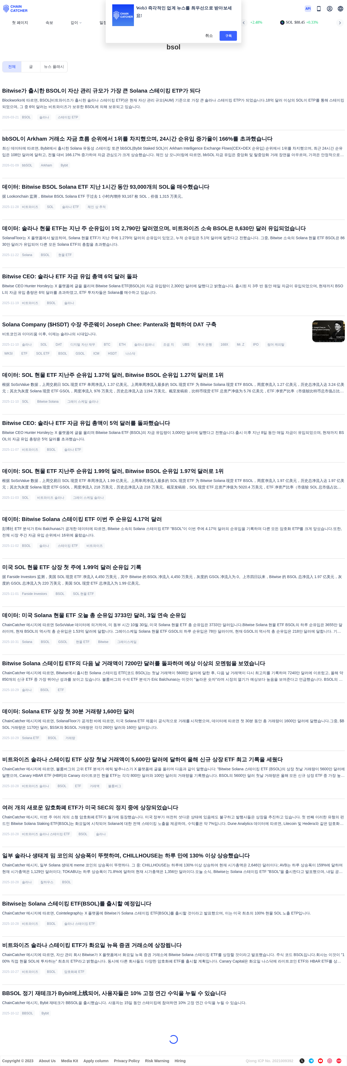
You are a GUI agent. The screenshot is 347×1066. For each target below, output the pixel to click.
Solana (27, 255)
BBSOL (27, 1013)
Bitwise (103, 642)
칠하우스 (46, 882)
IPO (256, 344)
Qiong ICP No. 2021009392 (269, 1061)
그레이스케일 (127, 642)
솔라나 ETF (70, 207)
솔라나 (44, 117)
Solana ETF (30, 738)
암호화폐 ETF (74, 972)
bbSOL (27, 165)
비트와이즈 (30, 207)
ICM (96, 353)
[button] (340, 9)
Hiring (180, 1061)
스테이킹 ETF (68, 546)
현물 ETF (65, 255)
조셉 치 (168, 344)
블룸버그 (114, 786)
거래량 (70, 738)
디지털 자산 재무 (82, 344)
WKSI (8, 353)
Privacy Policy (127, 1061)
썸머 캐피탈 (275, 344)
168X (224, 344)
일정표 (105, 23)
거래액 (94, 786)
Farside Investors (34, 594)
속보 (49, 23)
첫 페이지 (20, 23)
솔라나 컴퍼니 (144, 344)
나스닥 (130, 353)
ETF (24, 353)
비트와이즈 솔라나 (50, 498)
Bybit (64, 165)
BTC (107, 344)
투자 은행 (205, 344)
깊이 (76, 23)
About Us (47, 1061)
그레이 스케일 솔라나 (82, 401)
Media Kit (69, 1061)
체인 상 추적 (97, 207)
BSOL (26, 117)
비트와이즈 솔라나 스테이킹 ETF (46, 834)
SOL (50, 207)
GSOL (80, 353)
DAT (59, 344)
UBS (186, 344)
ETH (122, 344)
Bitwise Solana (48, 401)
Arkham (46, 165)
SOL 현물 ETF (83, 594)
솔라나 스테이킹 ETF (79, 924)
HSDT (112, 353)
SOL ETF (43, 353)
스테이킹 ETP (68, 117)
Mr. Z (240, 344)
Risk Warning (157, 1061)
